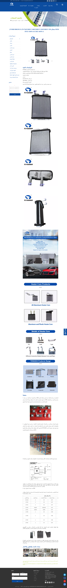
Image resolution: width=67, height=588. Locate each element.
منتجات (39, 5)
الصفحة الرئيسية (23, 5)
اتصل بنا (36, 7)
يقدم (15, 94)
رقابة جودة (50, 5)
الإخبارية (45, 5)
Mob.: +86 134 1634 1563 (14, 0)
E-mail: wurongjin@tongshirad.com (27, 0)
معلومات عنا (31, 5)
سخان (22, 20)
